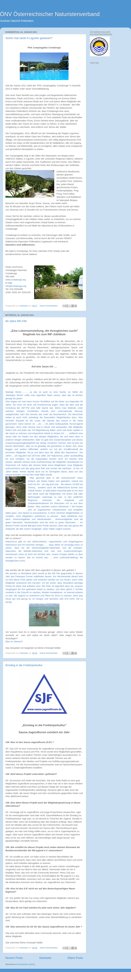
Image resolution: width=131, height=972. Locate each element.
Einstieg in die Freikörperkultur (23, 665)
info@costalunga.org (15, 286)
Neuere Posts (14, 957)
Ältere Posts (75, 957)
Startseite (45, 957)
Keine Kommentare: (49, 306)
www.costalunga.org (15, 279)
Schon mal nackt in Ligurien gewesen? (28, 38)
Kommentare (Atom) (25, 964)
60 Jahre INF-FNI (16, 321)
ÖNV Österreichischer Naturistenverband (50, 14)
